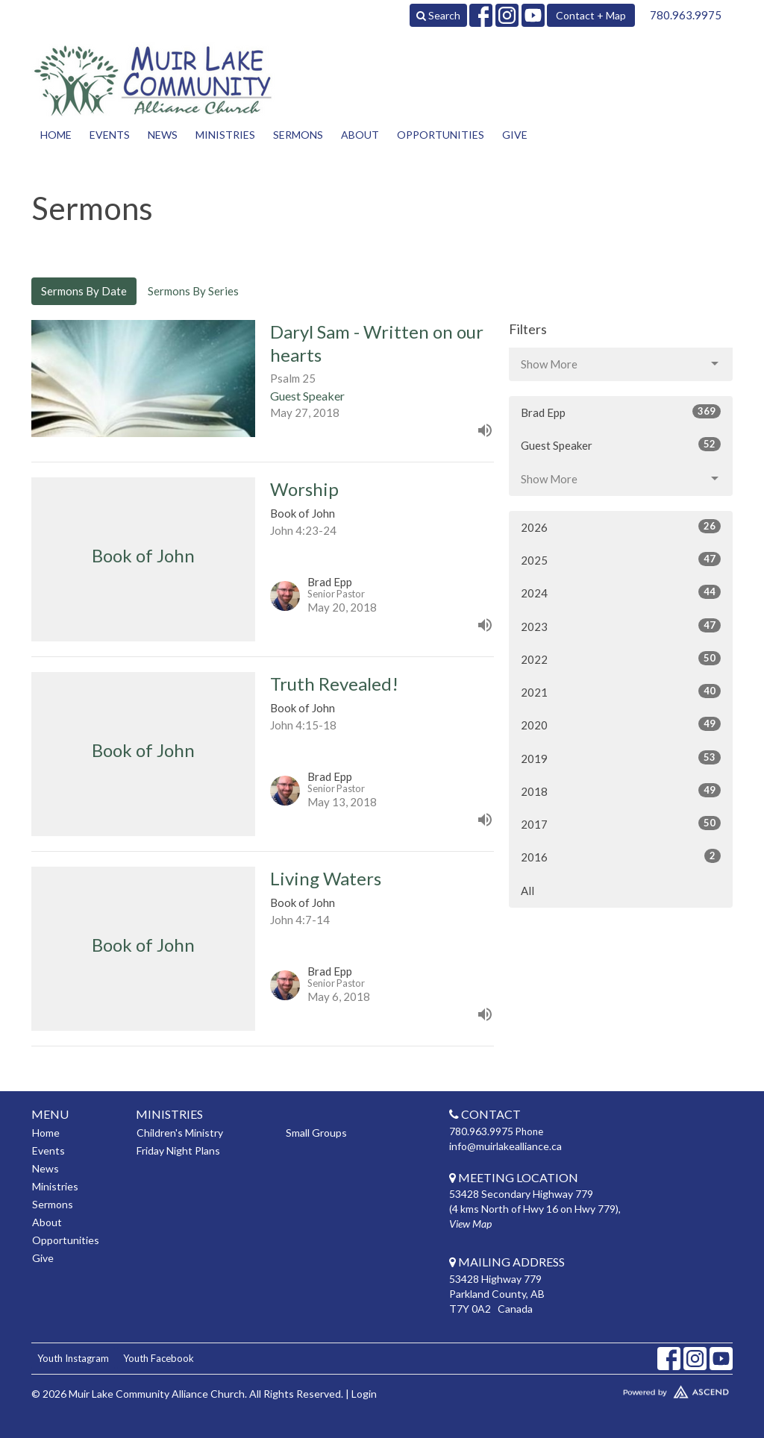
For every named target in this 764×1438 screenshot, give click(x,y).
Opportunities (440, 134)
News (163, 134)
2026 (621, 526)
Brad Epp (621, 411)
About (360, 134)
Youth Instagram (73, 1358)
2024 (621, 592)
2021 (621, 691)
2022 (621, 658)
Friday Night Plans (178, 1150)
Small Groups (316, 1132)
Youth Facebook (158, 1358)
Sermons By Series (193, 291)
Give (514, 134)
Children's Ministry (180, 1132)
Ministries (225, 134)
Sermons (298, 134)
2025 (621, 559)
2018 (621, 790)
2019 (621, 757)
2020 (621, 724)
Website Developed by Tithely (651, 1388)
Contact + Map (591, 15)
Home (56, 134)
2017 (621, 823)
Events (110, 134)
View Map (470, 1223)
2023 (621, 625)
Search (438, 15)
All (527, 890)
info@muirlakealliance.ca (505, 1146)
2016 (621, 856)
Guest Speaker (621, 444)
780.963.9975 (685, 15)
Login (364, 1393)
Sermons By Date (84, 291)
